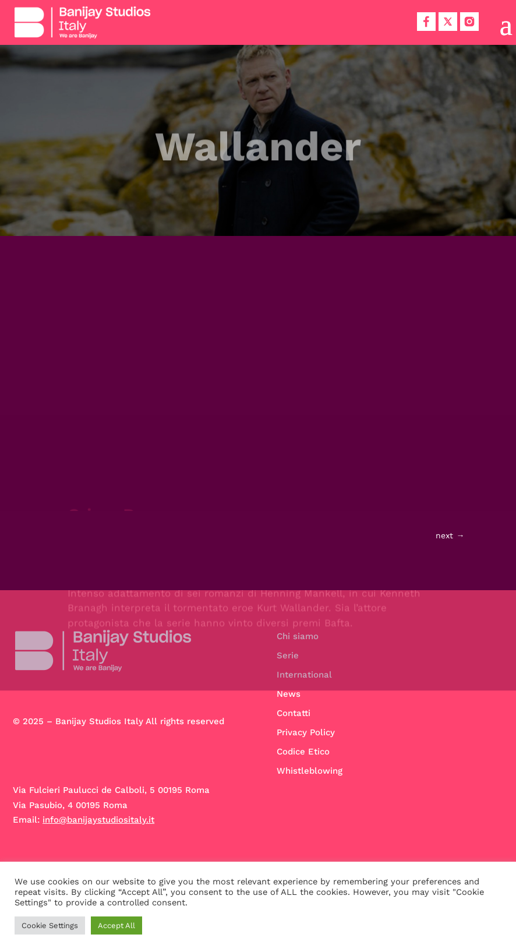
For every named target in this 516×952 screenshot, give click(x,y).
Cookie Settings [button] (50, 925)
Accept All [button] (116, 925)
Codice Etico (303, 751)
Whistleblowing (309, 771)
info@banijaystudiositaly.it (98, 820)
